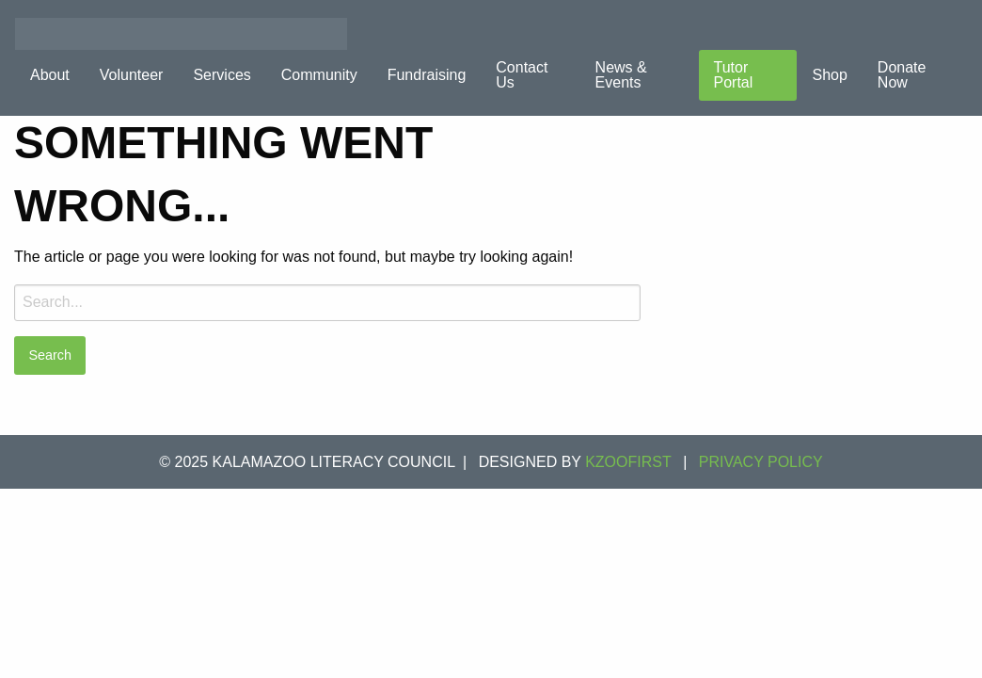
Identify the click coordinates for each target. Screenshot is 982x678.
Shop (829, 75)
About (50, 75)
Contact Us (521, 74)
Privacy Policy (761, 462)
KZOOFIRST (628, 462)
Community (319, 75)
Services (221, 75)
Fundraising (427, 75)
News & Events (621, 74)
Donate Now (902, 74)
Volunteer (132, 75)
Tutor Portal (733, 74)
